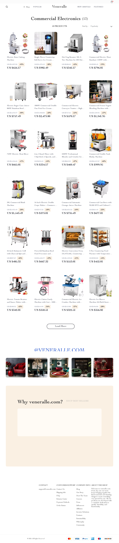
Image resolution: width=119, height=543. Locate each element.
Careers (79, 499)
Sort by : (85, 26)
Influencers (80, 505)
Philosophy (80, 522)
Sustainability (81, 518)
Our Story (79, 492)
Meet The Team (82, 496)
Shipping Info (61, 492)
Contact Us (60, 489)
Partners (79, 515)
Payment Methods (62, 502)
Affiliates (79, 509)
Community (80, 525)
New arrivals (84, 7)
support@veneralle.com (47, 489)
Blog (78, 489)
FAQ (58, 496)
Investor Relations (82, 512)
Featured (98, 7)
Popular (37, 7)
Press (78, 502)
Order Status (61, 505)
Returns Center (61, 499)
